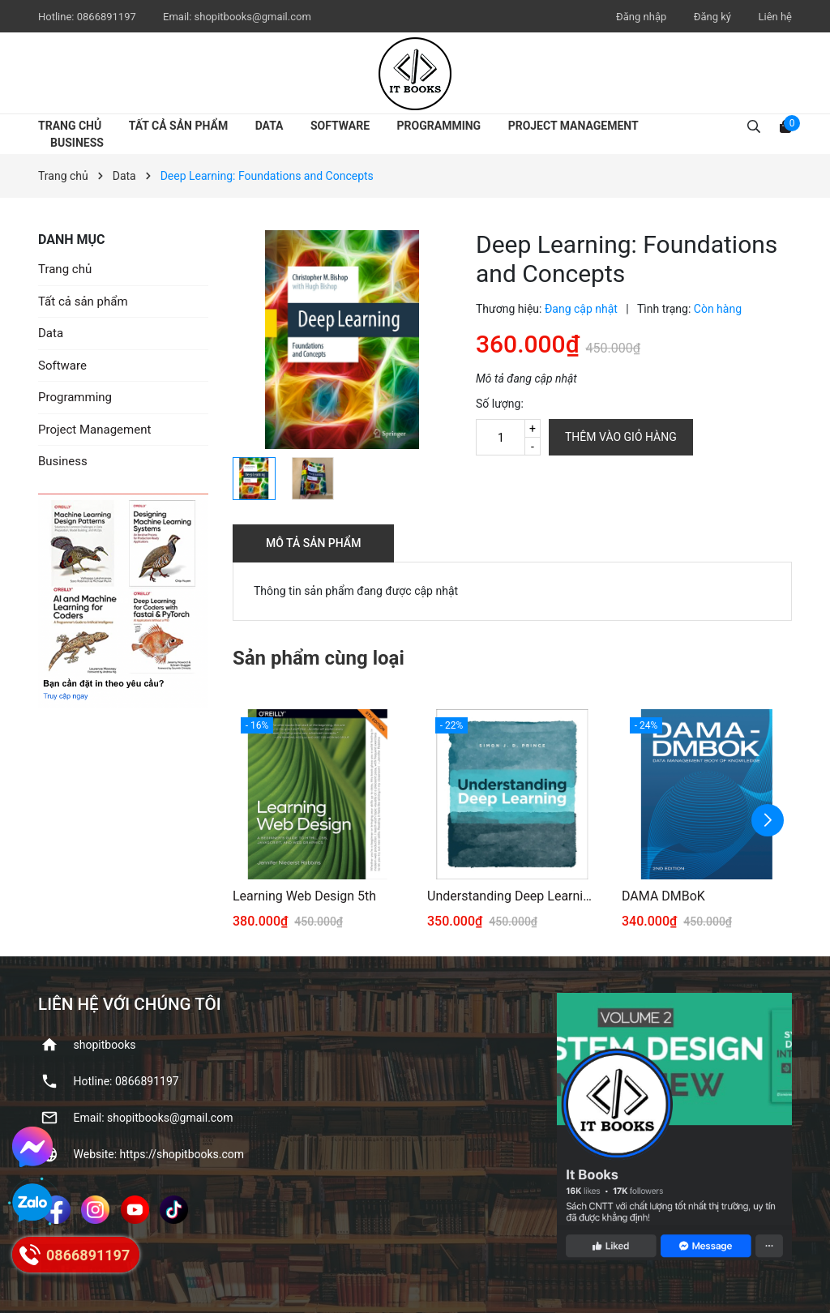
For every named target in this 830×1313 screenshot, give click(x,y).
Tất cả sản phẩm (178, 125)
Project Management (573, 125)
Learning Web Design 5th (304, 896)
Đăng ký (712, 17)
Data (269, 125)
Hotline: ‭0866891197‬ (126, 1081)
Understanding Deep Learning (512, 896)
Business (77, 142)
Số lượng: (500, 403)
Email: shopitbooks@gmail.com (153, 1117)
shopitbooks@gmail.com (253, 17)
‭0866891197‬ (108, 17)
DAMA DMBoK (663, 896)
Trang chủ (69, 125)
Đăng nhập (641, 17)
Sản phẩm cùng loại (318, 658)
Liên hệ (775, 17)
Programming (439, 125)
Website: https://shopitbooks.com (159, 1154)
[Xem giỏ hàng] (785, 125)
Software (340, 125)
